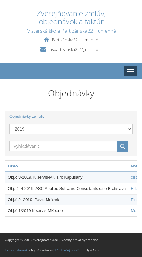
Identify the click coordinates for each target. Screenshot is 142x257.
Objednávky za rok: (26, 116)
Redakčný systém (69, 250)
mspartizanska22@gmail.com (75, 49)
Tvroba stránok (16, 250)
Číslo (13, 166)
